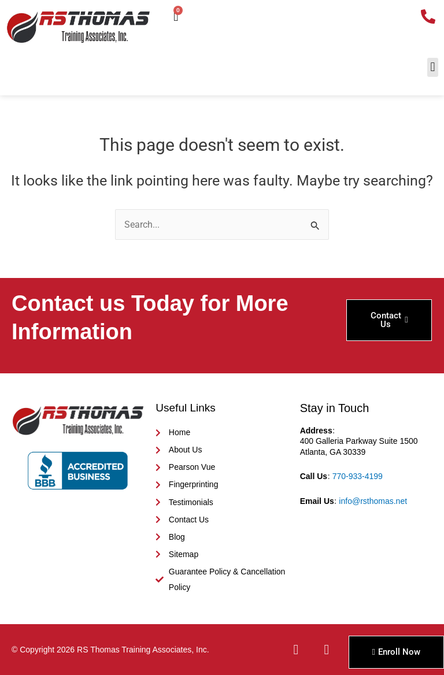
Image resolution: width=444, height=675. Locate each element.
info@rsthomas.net (373, 501)
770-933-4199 (357, 476)
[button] (432, 67)
